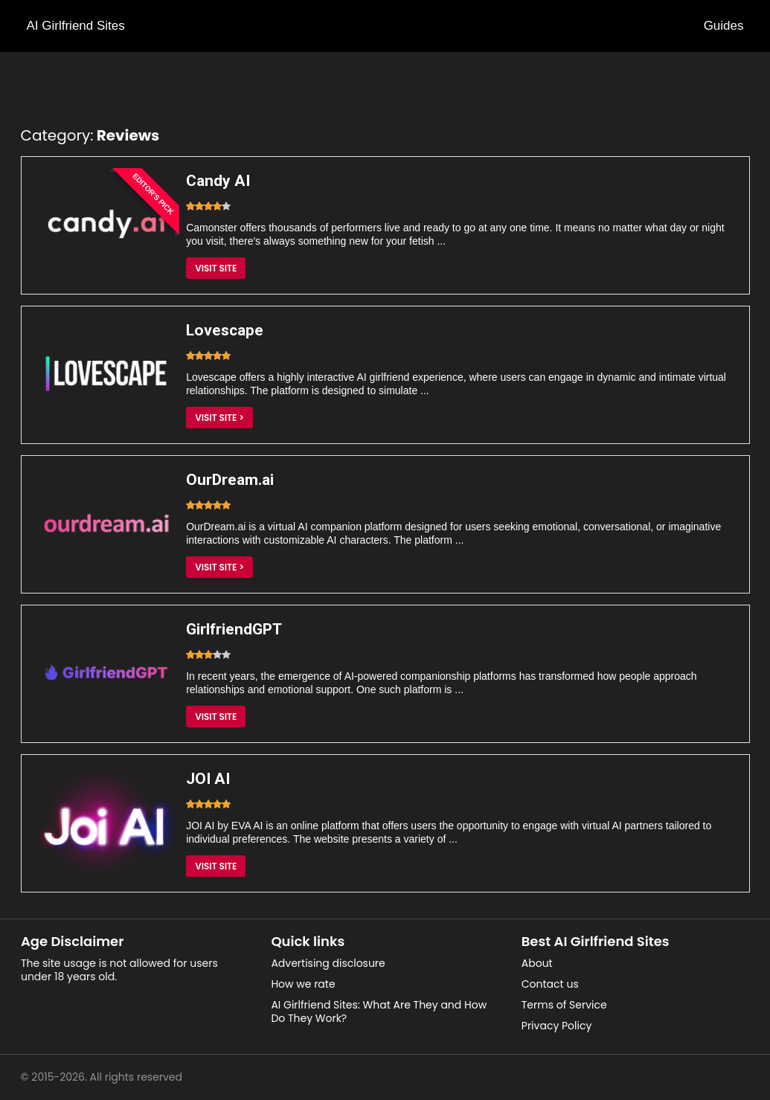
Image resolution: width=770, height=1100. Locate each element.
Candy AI (218, 181)
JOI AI (208, 779)
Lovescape (224, 330)
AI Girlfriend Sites (76, 26)
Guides (724, 26)
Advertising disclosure (328, 963)
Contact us (550, 984)
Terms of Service (564, 1004)
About (537, 963)
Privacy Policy (557, 1025)
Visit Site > (219, 417)
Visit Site (216, 268)
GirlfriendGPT (234, 629)
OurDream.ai (230, 480)
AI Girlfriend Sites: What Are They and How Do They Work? (379, 1011)
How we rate (303, 984)
